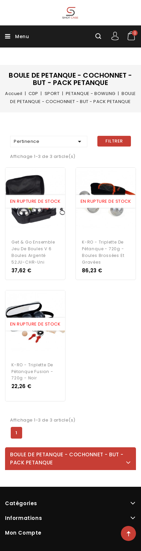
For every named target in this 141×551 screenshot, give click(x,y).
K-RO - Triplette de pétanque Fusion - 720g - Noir (32, 371)
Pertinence (49, 141)
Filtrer (114, 141)
